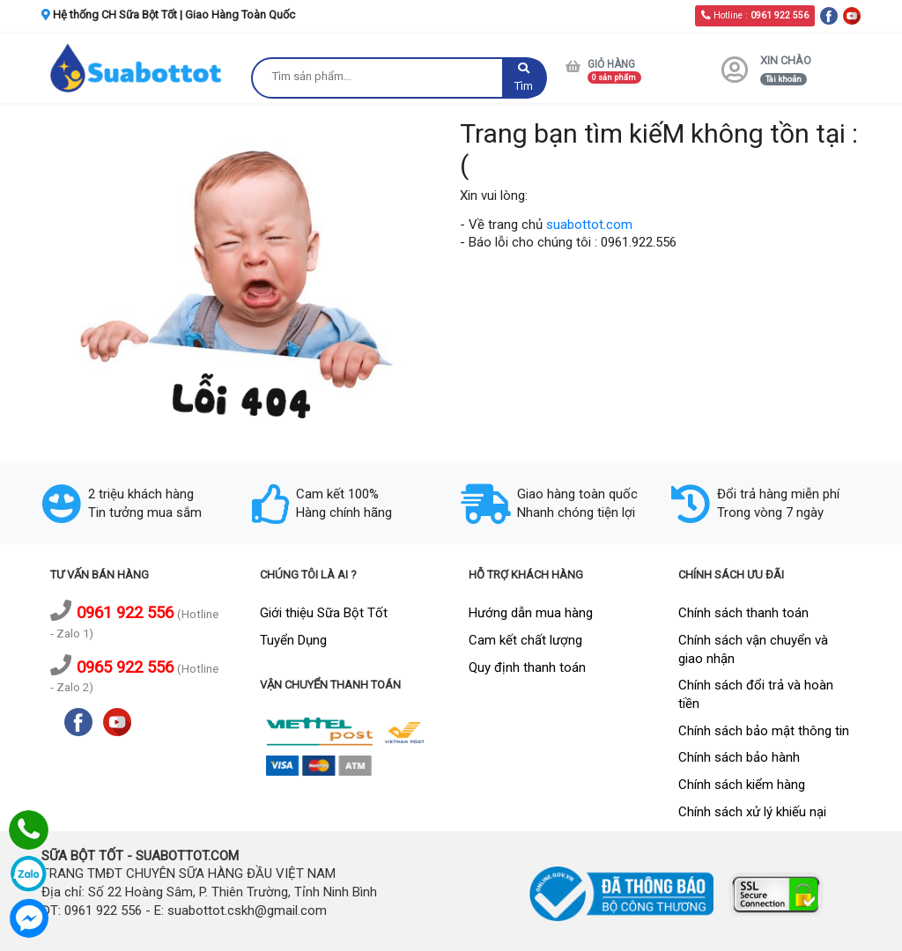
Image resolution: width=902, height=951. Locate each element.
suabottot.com (589, 224)
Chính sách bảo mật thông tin (763, 731)
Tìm (523, 78)
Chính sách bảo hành (739, 757)
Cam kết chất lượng (525, 640)
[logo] (137, 67)
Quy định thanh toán (527, 667)
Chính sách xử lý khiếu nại (752, 812)
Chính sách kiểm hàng (741, 784)
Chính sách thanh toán (743, 613)
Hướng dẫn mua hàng (531, 613)
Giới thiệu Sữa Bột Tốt (324, 613)
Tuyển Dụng (293, 640)
